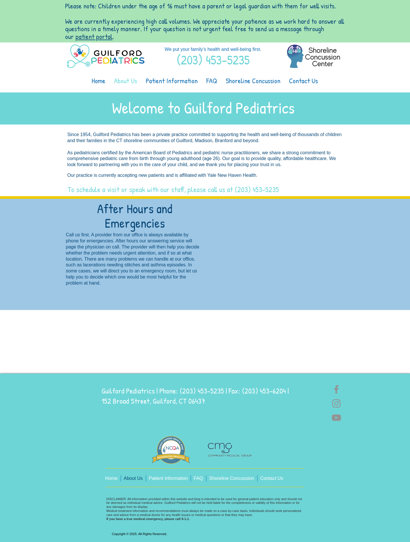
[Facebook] (336, 389)
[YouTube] (336, 417)
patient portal (94, 36)
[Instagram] (336, 403)
